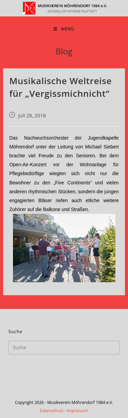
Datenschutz (51, 411)
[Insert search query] (63, 347)
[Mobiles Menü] (64, 29)
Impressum (77, 411)
